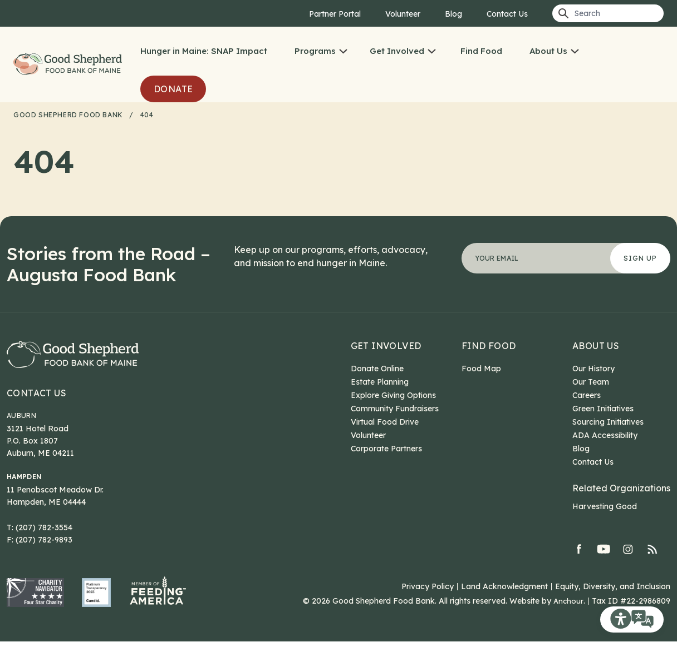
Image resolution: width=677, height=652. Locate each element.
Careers (586, 395)
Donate (190, 88)
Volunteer (402, 14)
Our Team (590, 382)
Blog (453, 14)
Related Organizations (621, 488)
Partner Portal (335, 14)
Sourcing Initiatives (608, 422)
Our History (593, 369)
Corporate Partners (386, 449)
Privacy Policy (427, 597)
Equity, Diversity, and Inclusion (612, 597)
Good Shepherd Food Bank (79, 64)
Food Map (481, 369)
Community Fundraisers (395, 409)
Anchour (568, 611)
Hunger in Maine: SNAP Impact (221, 51)
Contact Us (507, 14)
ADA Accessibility (604, 435)
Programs (333, 51)
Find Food (499, 51)
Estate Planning (380, 382)
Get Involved (414, 51)
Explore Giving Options (393, 395)
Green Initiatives (603, 409)
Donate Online (377, 369)
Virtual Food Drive (385, 422)
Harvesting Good (604, 506)
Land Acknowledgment (504, 597)
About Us (566, 51)
